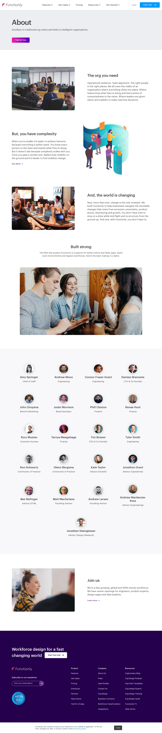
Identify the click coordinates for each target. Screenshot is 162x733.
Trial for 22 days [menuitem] (77, 704)
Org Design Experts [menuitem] (133, 689)
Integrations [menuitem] (103, 709)
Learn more (92, 600)
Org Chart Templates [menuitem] (134, 683)
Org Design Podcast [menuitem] (133, 678)
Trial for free (20, 40)
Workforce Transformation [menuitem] (109, 704)
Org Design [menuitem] (103, 694)
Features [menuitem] (74, 673)
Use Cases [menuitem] (75, 678)
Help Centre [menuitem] (76, 699)
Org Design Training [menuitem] (133, 694)
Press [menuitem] (100, 678)
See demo (16, 164)
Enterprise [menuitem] (75, 689)
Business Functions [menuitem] (106, 699)
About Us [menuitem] (102, 673)
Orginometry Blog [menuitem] (132, 673)
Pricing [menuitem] (74, 683)
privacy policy (81, 729)
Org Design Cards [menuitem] (132, 699)
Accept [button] (118, 728)
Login (134, 5)
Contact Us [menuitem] (102, 689)
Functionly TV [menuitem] (131, 704)
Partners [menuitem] (74, 694)
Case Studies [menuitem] (103, 683)
